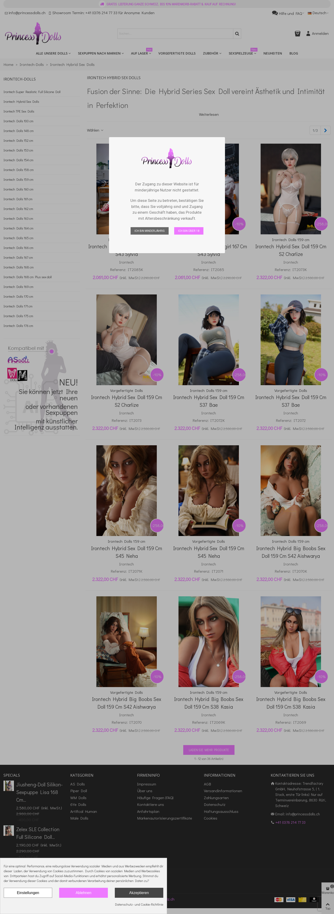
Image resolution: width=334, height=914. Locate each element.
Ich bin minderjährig (150, 231)
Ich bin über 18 (188, 231)
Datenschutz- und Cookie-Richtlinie (139, 904)
